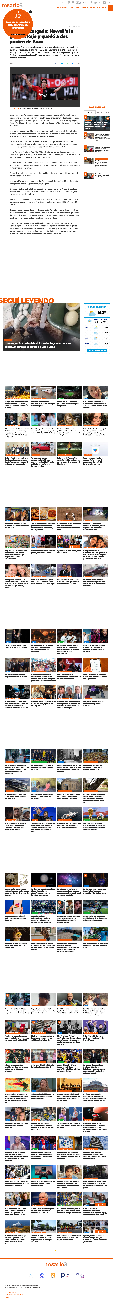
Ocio (98, 8)
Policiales (84, 8)
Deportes (92, 8)
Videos (104, 8)
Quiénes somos (10, 1292)
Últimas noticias (61, 8)
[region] (56, 18)
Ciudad (71, 8)
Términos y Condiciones (14, 1295)
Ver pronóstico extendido (97, 350)
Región (77, 8)
